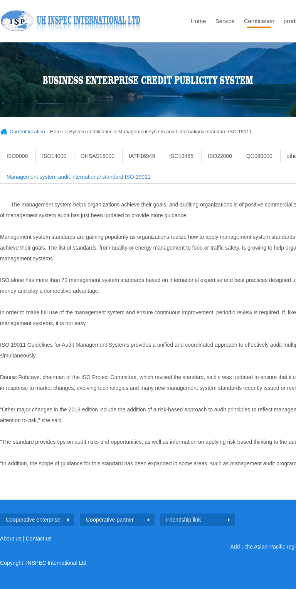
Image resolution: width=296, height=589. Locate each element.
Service (225, 21)
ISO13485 (181, 156)
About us (10, 538)
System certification (91, 131)
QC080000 (259, 156)
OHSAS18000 (97, 156)
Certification (259, 21)
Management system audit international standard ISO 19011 (185, 131)
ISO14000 (54, 156)
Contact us (39, 538)
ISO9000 (17, 156)
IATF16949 (142, 156)
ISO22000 (220, 156)
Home (198, 21)
